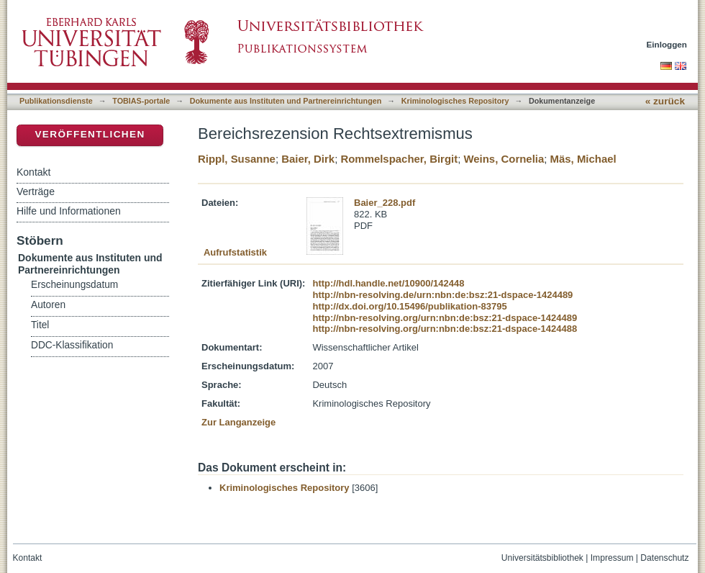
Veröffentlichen (90, 134)
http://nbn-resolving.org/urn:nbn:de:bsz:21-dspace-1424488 (444, 328)
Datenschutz (664, 558)
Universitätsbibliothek (542, 558)
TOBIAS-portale (141, 100)
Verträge (36, 191)
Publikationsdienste (56, 100)
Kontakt (33, 172)
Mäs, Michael (583, 159)
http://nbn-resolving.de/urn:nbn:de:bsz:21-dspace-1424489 (442, 294)
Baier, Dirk (308, 159)
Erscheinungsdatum (74, 284)
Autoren (48, 304)
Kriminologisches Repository (455, 100)
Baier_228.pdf (384, 202)
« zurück (665, 101)
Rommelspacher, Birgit (399, 159)
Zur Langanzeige (238, 422)
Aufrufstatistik (235, 252)
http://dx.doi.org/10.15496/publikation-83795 (409, 306)
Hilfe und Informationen (69, 211)
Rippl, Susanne (237, 159)
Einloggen (667, 44)
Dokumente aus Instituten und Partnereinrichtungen (286, 100)
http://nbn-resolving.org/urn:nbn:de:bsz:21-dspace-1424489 (444, 317)
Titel (40, 325)
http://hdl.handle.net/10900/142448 (388, 283)
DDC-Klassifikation (72, 345)
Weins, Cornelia (503, 159)
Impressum (612, 558)
